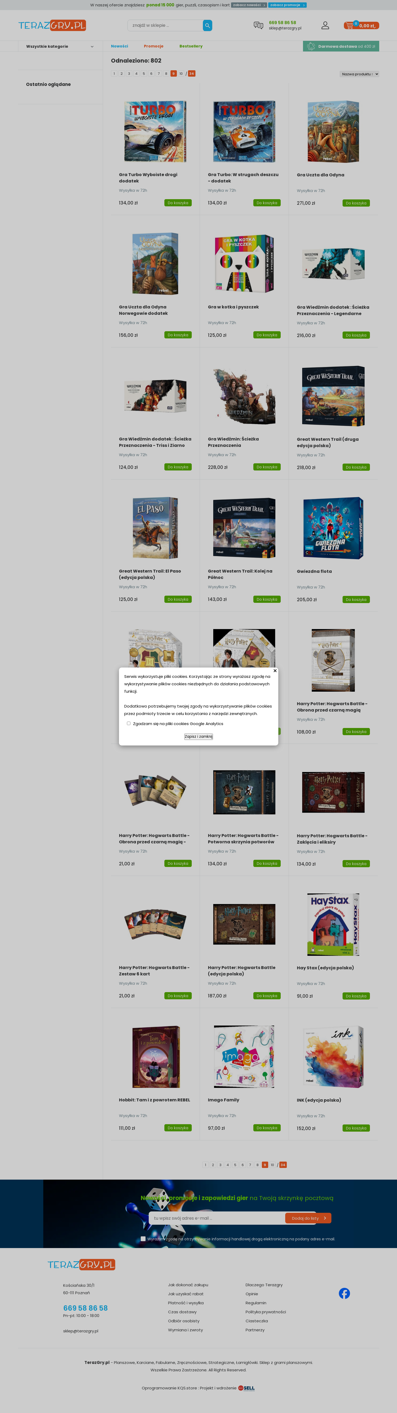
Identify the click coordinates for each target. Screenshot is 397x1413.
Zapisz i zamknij (198, 736)
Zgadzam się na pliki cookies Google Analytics (178, 723)
